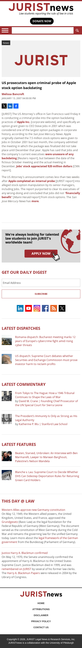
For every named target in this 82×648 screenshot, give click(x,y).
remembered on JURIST (16, 569)
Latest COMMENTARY (24, 384)
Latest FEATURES (19, 444)
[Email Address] (41, 283)
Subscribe (41, 293)
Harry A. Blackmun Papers (23, 573)
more (35, 201)
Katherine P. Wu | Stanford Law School (43, 424)
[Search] (43, 30)
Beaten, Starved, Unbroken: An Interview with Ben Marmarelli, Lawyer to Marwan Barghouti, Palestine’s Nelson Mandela (46, 457)
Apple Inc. (23, 122)
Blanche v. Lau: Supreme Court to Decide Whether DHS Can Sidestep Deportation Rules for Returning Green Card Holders (47, 476)
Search (76, 30)
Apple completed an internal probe (31, 181)
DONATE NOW (42, 21)
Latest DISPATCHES (21, 328)
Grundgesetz (10, 522)
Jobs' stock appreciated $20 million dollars (44, 166)
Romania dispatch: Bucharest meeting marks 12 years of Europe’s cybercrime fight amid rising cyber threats (45, 341)
